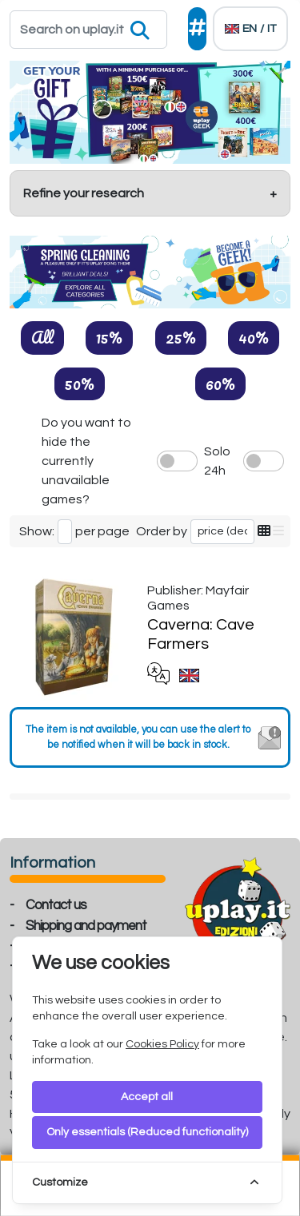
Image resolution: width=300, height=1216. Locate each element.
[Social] (197, 28)
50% (79, 383)
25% (181, 337)
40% (253, 337)
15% (109, 337)
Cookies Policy (162, 1044)
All (42, 337)
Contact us (56, 905)
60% (220, 383)
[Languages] (250, 28)
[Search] (88, 29)
